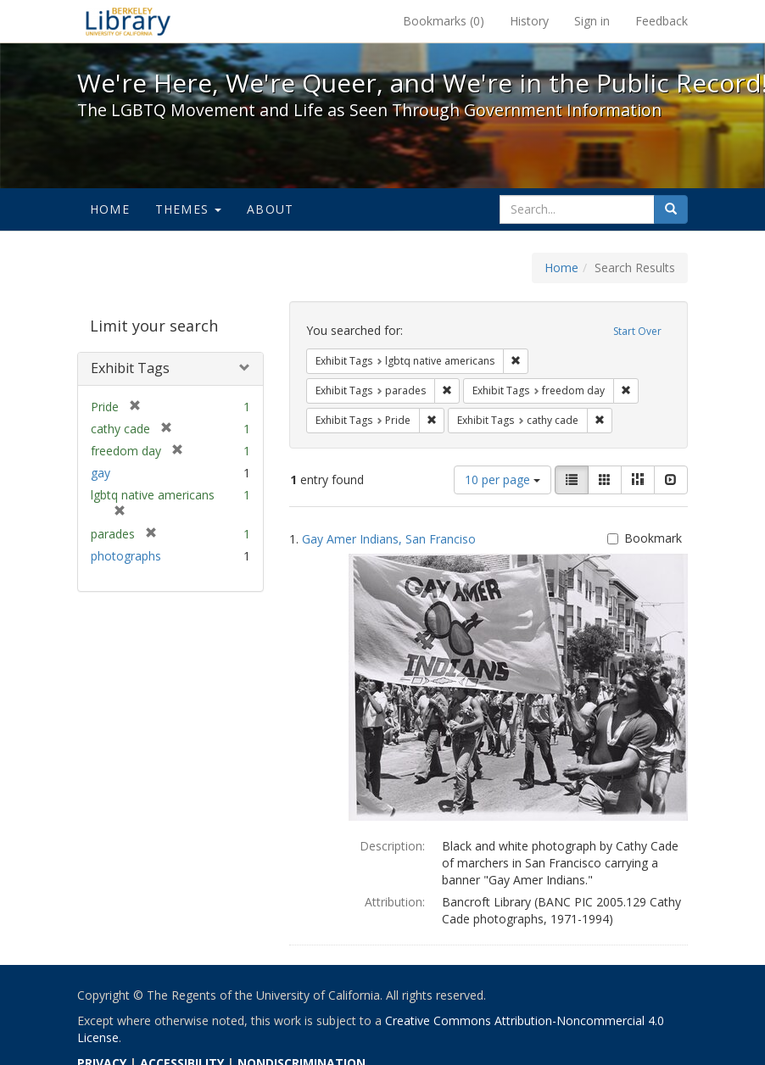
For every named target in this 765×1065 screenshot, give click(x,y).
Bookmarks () (443, 21)
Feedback (661, 21)
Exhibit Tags (130, 368)
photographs (126, 556)
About (270, 209)
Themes (188, 209)
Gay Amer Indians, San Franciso (389, 539)
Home (110, 209)
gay (100, 473)
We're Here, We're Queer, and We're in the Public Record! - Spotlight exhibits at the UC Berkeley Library (128, 21)
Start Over (637, 331)
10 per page (502, 479)
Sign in (592, 21)
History (529, 21)
